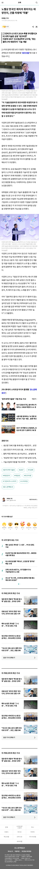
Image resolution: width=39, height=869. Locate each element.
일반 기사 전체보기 (9, 658)
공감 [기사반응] (7, 26)
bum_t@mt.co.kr (11, 500)
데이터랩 (19, 841)
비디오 (19, 832)
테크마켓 (28, 476)
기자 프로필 (32, 837)
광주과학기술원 (9, 470)
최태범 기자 (5, 18)
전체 (19, 3)
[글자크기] (36, 27)
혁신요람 (6, 837)
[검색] (37, 3)
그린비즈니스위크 (10, 481)
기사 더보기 (34, 399)
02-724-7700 (31, 860)
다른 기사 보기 (32, 499)
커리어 (32, 832)
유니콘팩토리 (8, 487)
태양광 (17, 476)
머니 (32, 827)
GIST (22, 470)
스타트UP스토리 (19, 827)
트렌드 (6, 832)
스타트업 (24, 481)
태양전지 (7, 476)
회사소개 (10, 851)
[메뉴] (2, 3)
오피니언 (19, 837)
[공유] (33, 27)
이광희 (31, 470)
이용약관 (17, 851)
